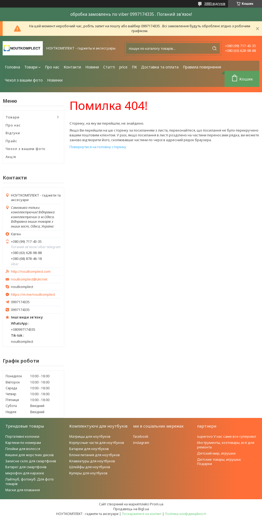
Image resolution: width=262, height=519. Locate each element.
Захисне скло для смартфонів (30, 461)
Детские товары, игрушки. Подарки (219, 461)
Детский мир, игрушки (216, 453)
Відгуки (13, 132)
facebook (140, 436)
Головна (12, 67)
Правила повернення (202, 67)
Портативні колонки (22, 436)
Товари (30, 67)
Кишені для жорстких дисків (29, 454)
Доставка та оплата (160, 67)
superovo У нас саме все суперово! (226, 436)
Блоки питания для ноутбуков (94, 454)
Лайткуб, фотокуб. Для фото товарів (29, 481)
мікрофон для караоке (24, 473)
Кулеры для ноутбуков (88, 473)
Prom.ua (156, 504)
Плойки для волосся (22, 448)
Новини (92, 67)
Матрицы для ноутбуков (89, 436)
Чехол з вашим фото (24, 80)
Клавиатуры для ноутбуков (92, 461)
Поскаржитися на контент (141, 514)
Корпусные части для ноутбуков (96, 442)
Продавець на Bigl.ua (131, 508)
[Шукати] (214, 48)
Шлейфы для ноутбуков (89, 466)
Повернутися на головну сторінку (98, 146)
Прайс (11, 141)
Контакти (72, 67)
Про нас (52, 67)
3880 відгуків (214, 3)
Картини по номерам (23, 442)
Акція (11, 156)
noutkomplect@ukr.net (29, 279)
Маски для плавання (22, 489)
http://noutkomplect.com (31, 271)
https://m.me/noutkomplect (33, 294)
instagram (141, 442)
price (123, 67)
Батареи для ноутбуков (89, 448)
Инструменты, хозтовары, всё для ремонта (225, 444)
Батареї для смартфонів (26, 466)
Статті (109, 67)
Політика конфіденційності (185, 514)
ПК (134, 67)
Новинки (55, 80)
